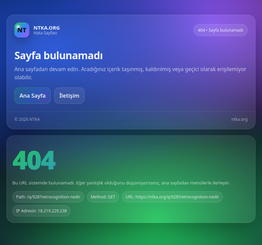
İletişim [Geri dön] (69, 95)
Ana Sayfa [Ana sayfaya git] (32, 95)
